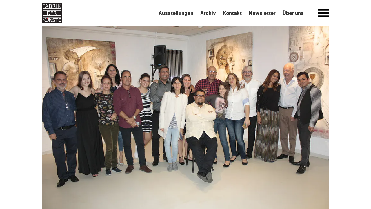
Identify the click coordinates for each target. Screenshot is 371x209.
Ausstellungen (176, 13)
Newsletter (262, 13)
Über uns (293, 13)
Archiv (208, 13)
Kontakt (232, 13)
